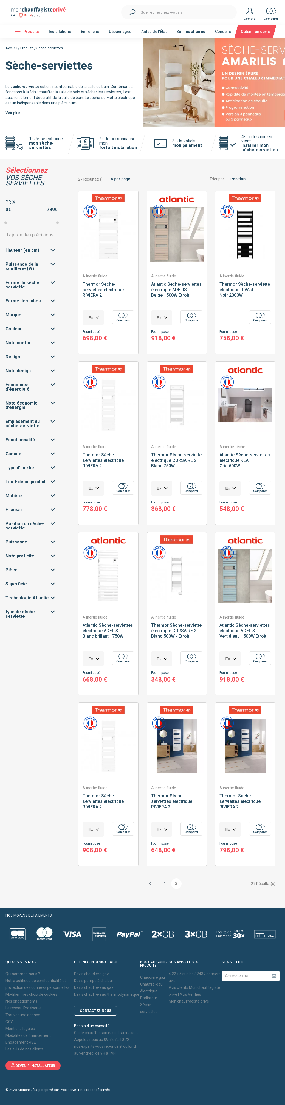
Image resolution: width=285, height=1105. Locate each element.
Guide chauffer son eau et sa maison (106, 1032)
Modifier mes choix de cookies (31, 994)
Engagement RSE (20, 1042)
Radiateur (148, 998)
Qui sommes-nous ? (22, 974)
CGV (9, 1022)
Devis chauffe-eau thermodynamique (106, 994)
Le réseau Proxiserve (23, 1008)
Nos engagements (21, 1001)
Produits (26, 48)
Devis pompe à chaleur (93, 980)
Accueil (11, 48)
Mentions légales (20, 1028)
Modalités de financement (28, 1035)
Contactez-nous (95, 1011)
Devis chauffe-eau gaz (94, 987)
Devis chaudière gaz (91, 974)
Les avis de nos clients (24, 1049)
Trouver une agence (22, 1015)
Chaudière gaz (152, 977)
